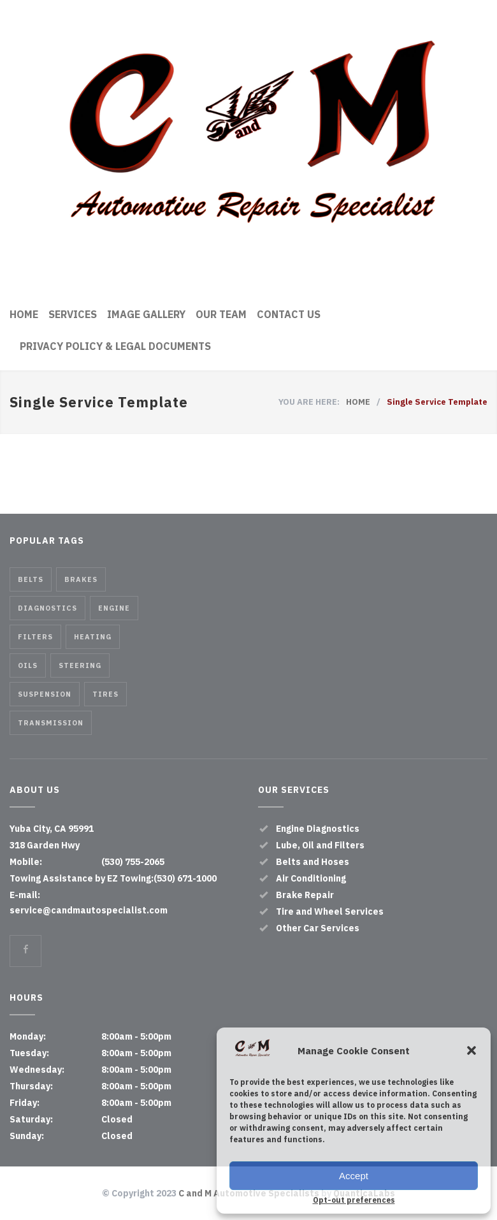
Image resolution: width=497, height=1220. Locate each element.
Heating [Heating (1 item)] (93, 636)
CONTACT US (289, 314)
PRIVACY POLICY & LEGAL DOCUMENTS (115, 346)
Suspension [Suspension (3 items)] (44, 694)
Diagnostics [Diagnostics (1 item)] (47, 608)
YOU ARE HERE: (309, 401)
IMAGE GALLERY (146, 314)
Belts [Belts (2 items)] (30, 579)
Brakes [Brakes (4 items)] (80, 579)
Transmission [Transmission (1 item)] (50, 722)
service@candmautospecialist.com (89, 910)
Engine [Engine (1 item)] (114, 608)
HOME (24, 314)
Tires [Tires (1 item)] (105, 694)
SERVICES (72, 314)
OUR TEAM (221, 314)
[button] (471, 1050)
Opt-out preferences (354, 1200)
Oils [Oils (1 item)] (28, 665)
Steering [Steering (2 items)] (80, 665)
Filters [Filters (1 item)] (35, 636)
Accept (353, 1175)
